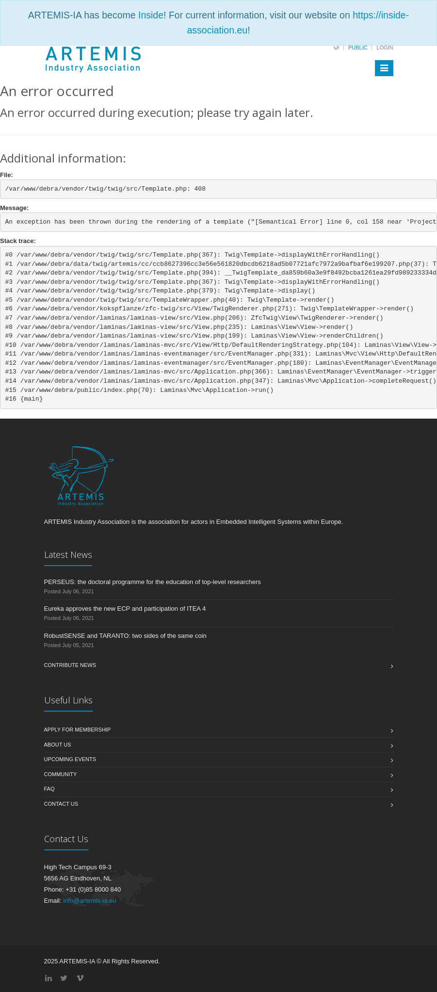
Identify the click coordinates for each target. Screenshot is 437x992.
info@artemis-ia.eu (89, 900)
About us (57, 745)
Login (384, 47)
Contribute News (70, 665)
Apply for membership (77, 729)
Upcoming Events (70, 759)
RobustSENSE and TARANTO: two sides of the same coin (125, 635)
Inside (150, 15)
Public (358, 47)
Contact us (61, 804)
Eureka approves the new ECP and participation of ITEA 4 (125, 608)
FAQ (49, 789)
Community (60, 774)
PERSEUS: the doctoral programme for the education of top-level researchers (152, 581)
